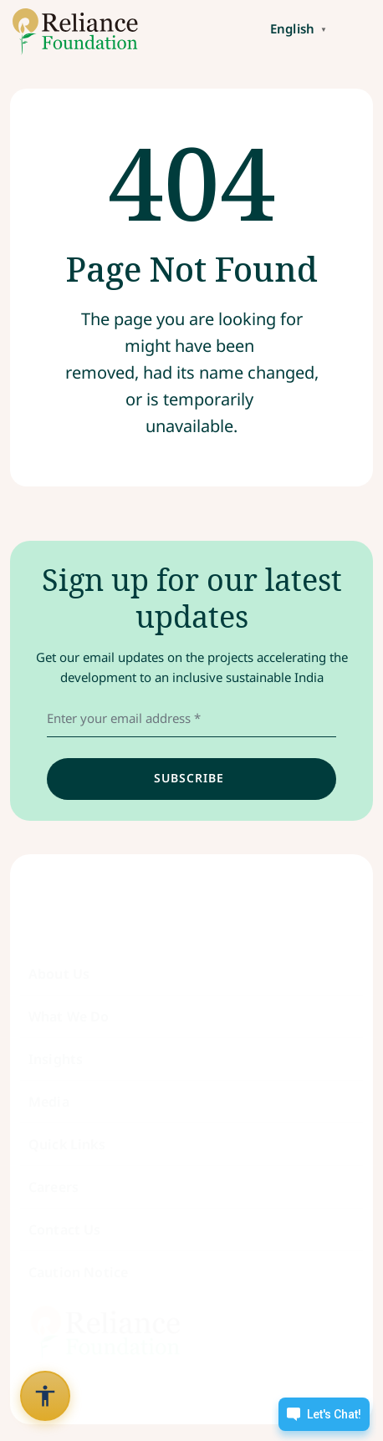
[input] (191, 779)
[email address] (191, 718)
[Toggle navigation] (358, 27)
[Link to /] (69, 31)
